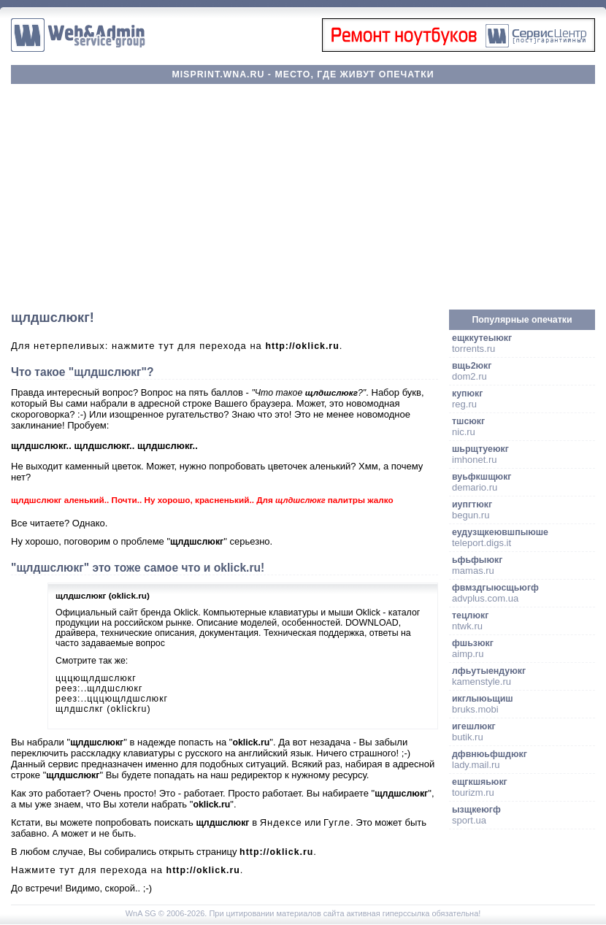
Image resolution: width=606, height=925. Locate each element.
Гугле (336, 822)
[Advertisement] (303, 197)
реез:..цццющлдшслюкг (111, 699)
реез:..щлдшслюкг (99, 688)
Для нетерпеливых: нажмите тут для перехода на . (176, 345)
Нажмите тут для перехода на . (127, 869)
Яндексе (281, 822)
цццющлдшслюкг (96, 678)
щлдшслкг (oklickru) (103, 709)
